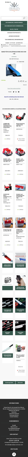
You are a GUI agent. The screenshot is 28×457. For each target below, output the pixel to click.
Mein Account (14, 426)
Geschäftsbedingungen (14, 428)
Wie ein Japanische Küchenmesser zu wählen (14, 409)
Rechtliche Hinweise (14, 430)
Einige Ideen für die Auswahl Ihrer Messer (14, 407)
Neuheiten (14, 412)
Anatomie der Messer (14, 410)
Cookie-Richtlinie (14, 416)
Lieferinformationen (14, 413)
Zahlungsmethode (14, 415)
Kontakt (14, 425)
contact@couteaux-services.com (14, 444)
